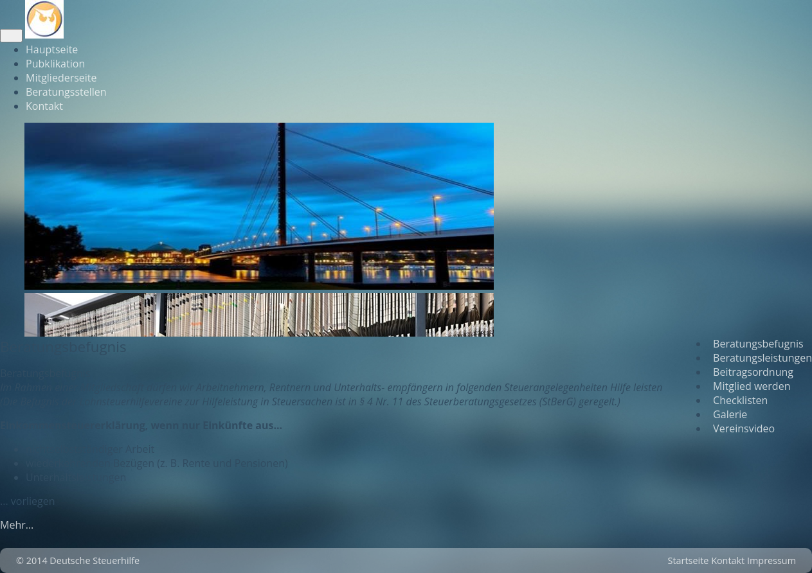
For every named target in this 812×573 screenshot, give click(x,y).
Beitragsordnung (750, 372)
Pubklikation (55, 64)
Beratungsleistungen (760, 358)
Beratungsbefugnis (756, 344)
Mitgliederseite (61, 78)
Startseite (688, 560)
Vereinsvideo (741, 428)
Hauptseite (52, 49)
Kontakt (44, 106)
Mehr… (16, 525)
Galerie (727, 414)
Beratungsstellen (66, 92)
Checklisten (738, 400)
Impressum (771, 560)
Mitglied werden (749, 386)
